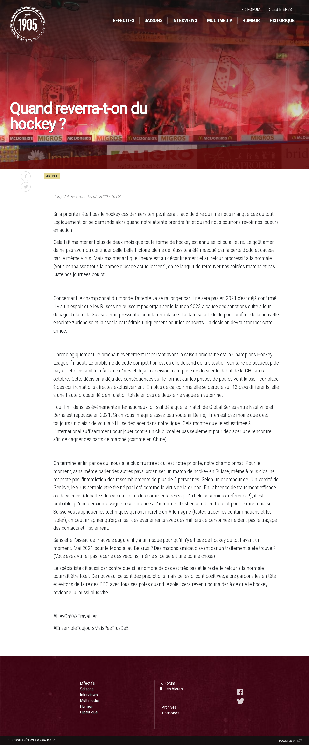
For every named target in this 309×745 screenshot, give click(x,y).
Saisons (153, 20)
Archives (169, 707)
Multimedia (219, 20)
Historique (282, 20)
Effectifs (123, 20)
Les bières (281, 9)
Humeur (251, 20)
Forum (253, 9)
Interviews (184, 20)
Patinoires (170, 713)
